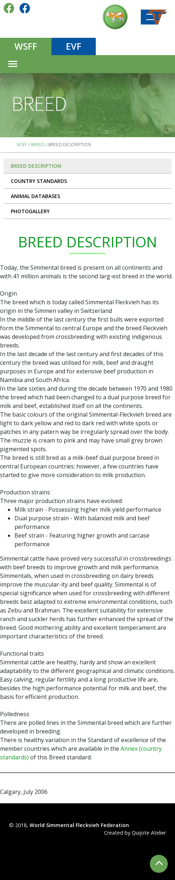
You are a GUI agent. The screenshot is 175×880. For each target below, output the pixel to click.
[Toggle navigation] (13, 64)
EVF (73, 46)
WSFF (25, 46)
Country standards (39, 181)
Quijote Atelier (149, 832)
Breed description (36, 165)
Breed (38, 145)
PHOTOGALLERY (30, 211)
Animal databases (35, 196)
